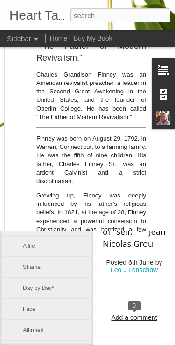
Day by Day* (38, 288)
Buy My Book (93, 38)
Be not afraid (39, 183)
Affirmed (33, 330)
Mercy (30, 225)
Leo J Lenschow (134, 270)
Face (29, 309)
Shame (32, 267)
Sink (28, 162)
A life (29, 246)
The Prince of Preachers (53, 141)
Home (58, 38)
